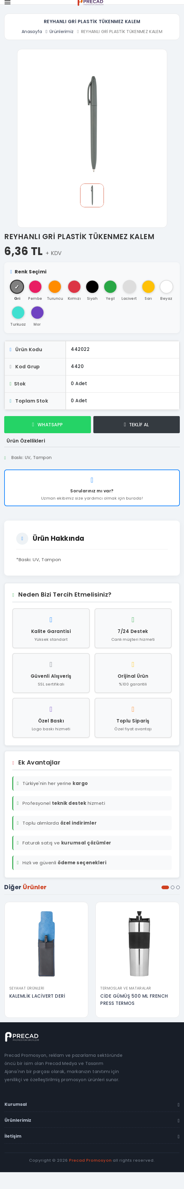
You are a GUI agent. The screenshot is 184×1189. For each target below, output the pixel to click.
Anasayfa (32, 32)
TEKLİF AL (136, 424)
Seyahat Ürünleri (27, 988)
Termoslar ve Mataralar (126, 988)
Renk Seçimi (29, 271)
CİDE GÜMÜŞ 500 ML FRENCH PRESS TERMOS (134, 999)
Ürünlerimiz (62, 32)
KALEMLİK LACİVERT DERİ (38, 996)
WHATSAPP (47, 424)
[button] (165, 887)
